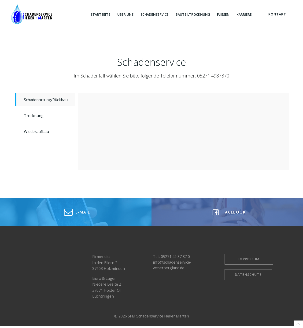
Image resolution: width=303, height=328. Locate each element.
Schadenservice (154, 14)
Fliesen (223, 14)
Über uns (125, 14)
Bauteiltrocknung (193, 14)
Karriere (244, 14)
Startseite (100, 14)
